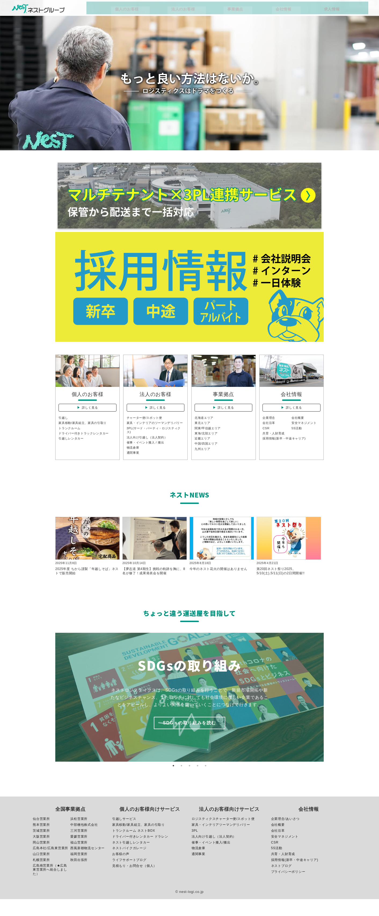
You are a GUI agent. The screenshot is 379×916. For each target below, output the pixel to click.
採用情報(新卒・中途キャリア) (286, 447)
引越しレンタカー (72, 447)
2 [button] (181, 782)
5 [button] (205, 782)
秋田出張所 (79, 877)
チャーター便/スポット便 (146, 425)
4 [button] (197, 782)
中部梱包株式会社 (84, 841)
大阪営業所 (41, 853)
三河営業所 (79, 847)
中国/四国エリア (207, 452)
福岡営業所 (79, 871)
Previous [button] (51, 714)
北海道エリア (205, 425)
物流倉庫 (133, 461)
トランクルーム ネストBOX (133, 847)
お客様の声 (120, 871)
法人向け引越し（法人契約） (149, 450)
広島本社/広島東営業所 (50, 865)
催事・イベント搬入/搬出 (211, 859)
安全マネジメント (305, 430)
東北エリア (203, 430)
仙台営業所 (41, 835)
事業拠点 (239, 11)
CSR (266, 436)
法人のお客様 (204, 11)
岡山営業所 (41, 859)
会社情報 (270, 11)
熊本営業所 (41, 841)
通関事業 (133, 466)
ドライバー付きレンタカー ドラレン (140, 853)
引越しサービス (124, 835)
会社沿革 (269, 430)
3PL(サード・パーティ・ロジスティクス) (155, 442)
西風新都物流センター (87, 865)
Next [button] (327, 714)
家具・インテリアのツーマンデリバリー (154, 432)
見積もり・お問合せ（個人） (134, 883)
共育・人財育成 (275, 441)
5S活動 (297, 436)
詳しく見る (90, 411)
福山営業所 (79, 859)
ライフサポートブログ (129, 877)
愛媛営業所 (79, 853)
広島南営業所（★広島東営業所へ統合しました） (50, 887)
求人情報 (301, 11)
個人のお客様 (166, 11)
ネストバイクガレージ (129, 865)
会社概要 (298, 425)
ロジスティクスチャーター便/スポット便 (223, 835)
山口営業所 (41, 871)
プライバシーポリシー (288, 888)
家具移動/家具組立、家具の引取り (85, 430)
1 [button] (173, 782)
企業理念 (269, 425)
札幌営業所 (41, 877)
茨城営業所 (41, 847)
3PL (195, 847)
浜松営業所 (79, 835)
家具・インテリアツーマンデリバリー (221, 841)
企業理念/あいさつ (285, 835)
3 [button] (189, 782)
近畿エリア (203, 447)
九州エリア (203, 458)
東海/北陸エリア (207, 441)
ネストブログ (281, 883)
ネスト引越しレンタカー (131, 859)
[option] (189, 714)
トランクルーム (71, 436)
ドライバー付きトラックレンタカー (86, 441)
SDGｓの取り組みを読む (189, 740)
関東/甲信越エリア (209, 436)
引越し (64, 425)
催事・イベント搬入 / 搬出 (147, 455)
